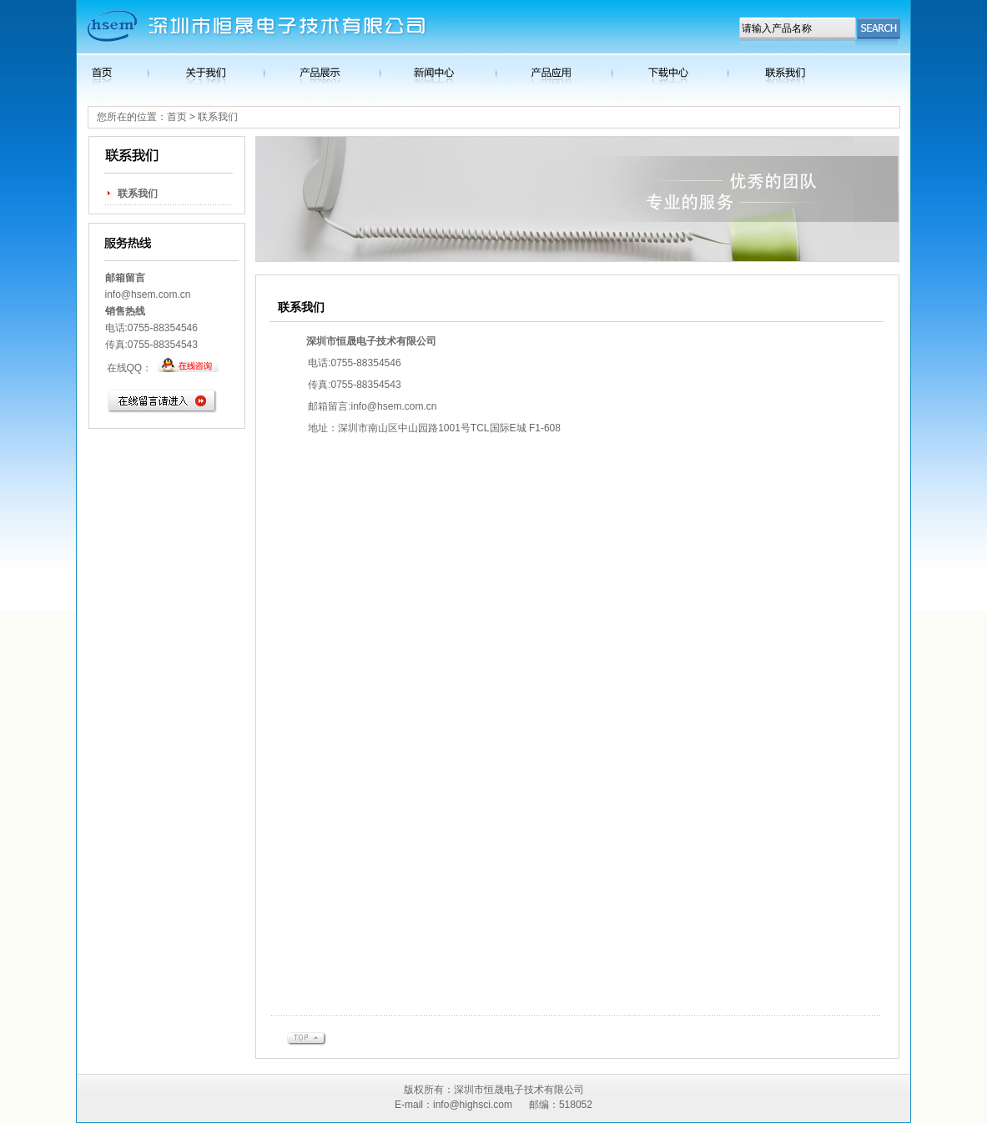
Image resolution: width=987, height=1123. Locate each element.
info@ (364, 406)
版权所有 (424, 1089)
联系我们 (138, 193)
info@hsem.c (134, 294)
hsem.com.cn (406, 406)
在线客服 (188, 367)
